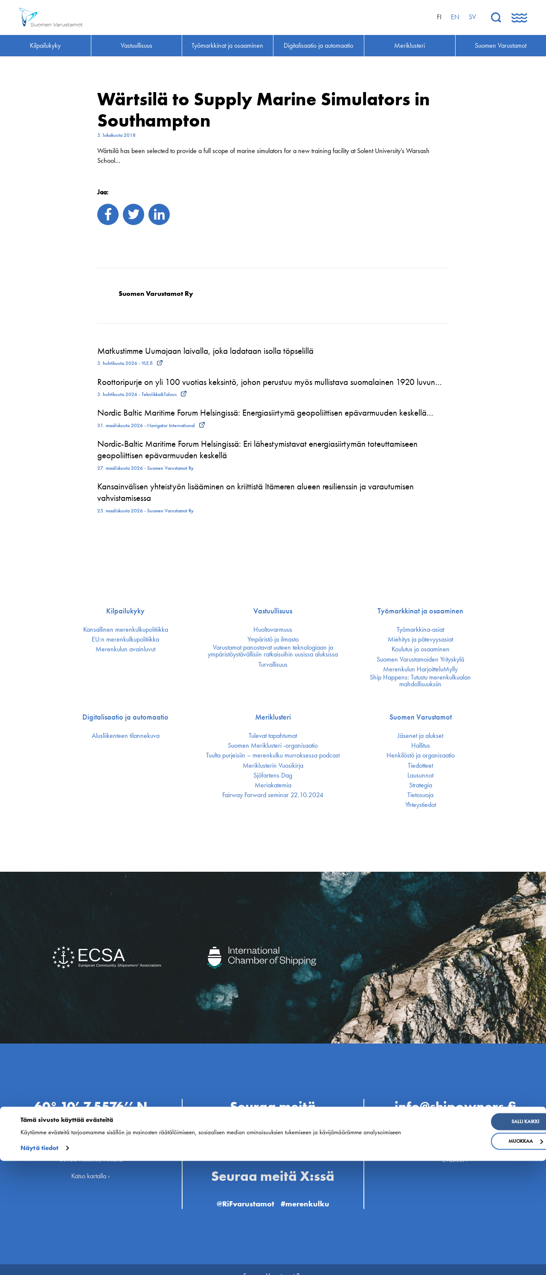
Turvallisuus (273, 664)
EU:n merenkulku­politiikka (125, 639)
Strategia (420, 785)
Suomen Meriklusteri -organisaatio (273, 745)
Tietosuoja (420, 795)
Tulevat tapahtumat (273, 735)
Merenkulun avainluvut (125, 649)
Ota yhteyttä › (455, 1120)
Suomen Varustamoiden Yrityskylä (420, 659)
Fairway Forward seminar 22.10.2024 (272, 795)
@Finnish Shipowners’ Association (273, 1137)
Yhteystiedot (420, 804)
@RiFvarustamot (241, 1190)
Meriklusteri (273, 717)
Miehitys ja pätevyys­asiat (420, 639)
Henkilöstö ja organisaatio (420, 755)
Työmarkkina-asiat (420, 629)
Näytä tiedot (39, 1262)
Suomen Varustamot (420, 717)
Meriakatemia (273, 785)
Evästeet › (455, 1146)
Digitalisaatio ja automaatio (125, 717)
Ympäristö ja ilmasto (273, 639)
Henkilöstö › (455, 1130)
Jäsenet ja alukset (420, 735)
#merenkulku (311, 1190)
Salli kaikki (477, 1235)
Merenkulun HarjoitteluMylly (420, 669)
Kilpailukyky (125, 611)
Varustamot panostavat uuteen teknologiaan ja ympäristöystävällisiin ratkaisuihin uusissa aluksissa (273, 651)
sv (472, 16)
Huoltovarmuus (272, 629)
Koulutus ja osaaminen (421, 649)
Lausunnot (420, 775)
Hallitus (420, 745)
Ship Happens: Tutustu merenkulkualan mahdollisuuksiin (420, 681)
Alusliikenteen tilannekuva (126, 735)
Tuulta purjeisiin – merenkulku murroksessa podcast (273, 755)
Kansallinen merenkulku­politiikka (125, 629)
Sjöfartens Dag (272, 775)
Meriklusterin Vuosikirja (273, 765)
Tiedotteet (420, 765)
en (455, 16)
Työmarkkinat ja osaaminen (420, 611)
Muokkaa (476, 1255)
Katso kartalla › (90, 1163)
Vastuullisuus (272, 611)
